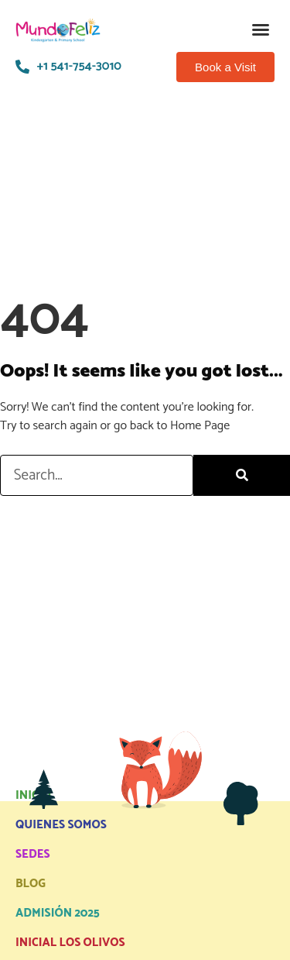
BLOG (30, 883)
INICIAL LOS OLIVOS (70, 942)
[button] (261, 29)
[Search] (241, 475)
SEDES (32, 854)
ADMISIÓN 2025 (57, 913)
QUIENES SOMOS (61, 824)
